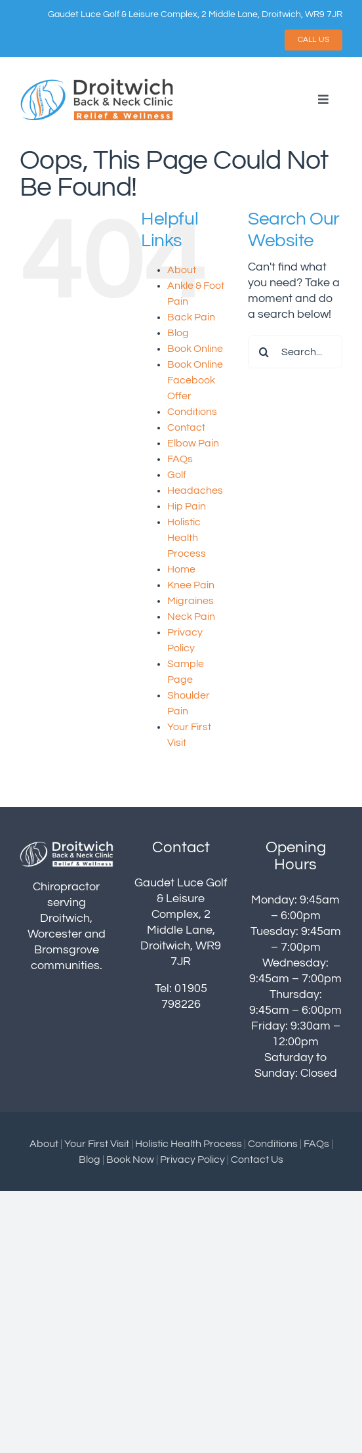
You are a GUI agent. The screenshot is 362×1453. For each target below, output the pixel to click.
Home (181, 569)
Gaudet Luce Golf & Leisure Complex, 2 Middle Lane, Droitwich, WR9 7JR (195, 14)
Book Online (195, 348)
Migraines (190, 601)
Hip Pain (186, 506)
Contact (186, 427)
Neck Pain (191, 616)
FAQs (180, 459)
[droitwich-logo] (97, 82)
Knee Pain (190, 585)
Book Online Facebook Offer (195, 380)
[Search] (264, 352)
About (181, 270)
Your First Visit (96, 1144)
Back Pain (191, 317)
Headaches (195, 490)
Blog (178, 333)
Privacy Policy (192, 1159)
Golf (176, 474)
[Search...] (295, 352)
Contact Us (257, 1159)
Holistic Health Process (186, 538)
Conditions (192, 411)
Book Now (130, 1159)
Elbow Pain (193, 443)
